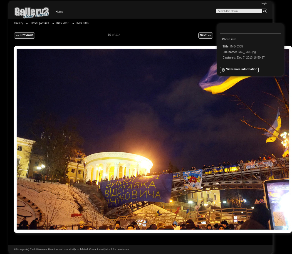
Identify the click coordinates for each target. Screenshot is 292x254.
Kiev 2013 (62, 23)
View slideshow (236, 29)
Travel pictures (39, 23)
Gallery (18, 23)
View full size (225, 29)
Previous (24, 35)
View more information (239, 70)
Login (264, 3)
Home (59, 11)
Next (205, 35)
